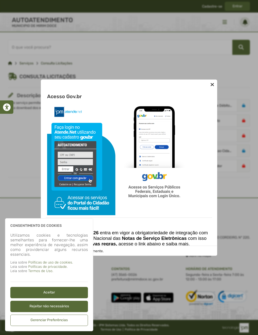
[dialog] (49, 274)
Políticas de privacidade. (48, 267)
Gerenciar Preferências (49, 320)
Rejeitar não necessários (49, 306)
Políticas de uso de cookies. (50, 262)
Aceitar (49, 292)
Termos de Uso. (40, 271)
